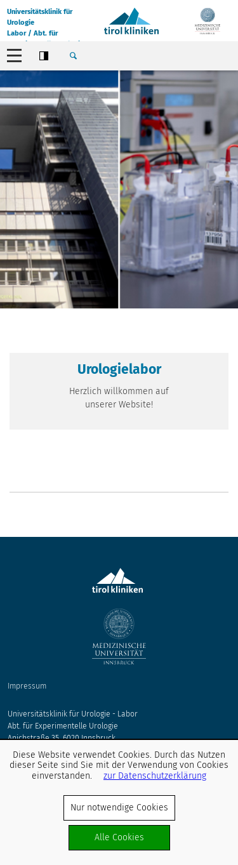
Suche (73, 55)
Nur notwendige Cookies (119, 807)
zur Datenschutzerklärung (154, 775)
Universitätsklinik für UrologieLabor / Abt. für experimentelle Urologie (45, 24)
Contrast (43, 55)
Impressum (27, 686)
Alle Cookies (119, 837)
